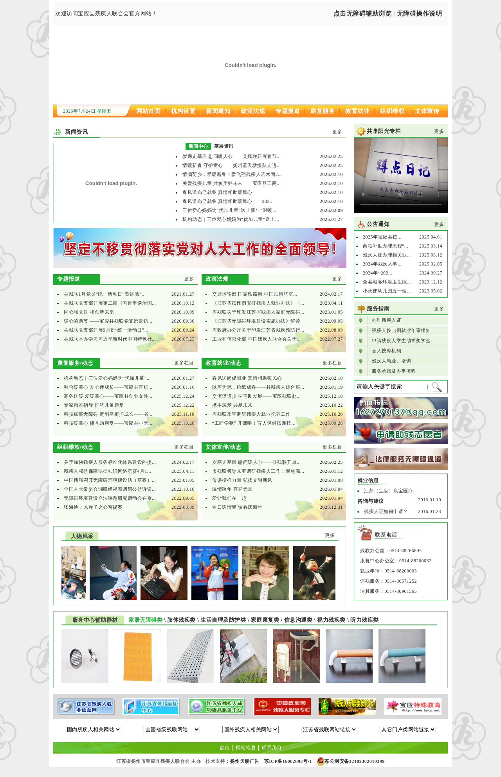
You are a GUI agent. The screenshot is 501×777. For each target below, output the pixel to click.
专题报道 (288, 111)
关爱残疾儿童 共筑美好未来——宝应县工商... (231, 183)
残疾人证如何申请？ (386, 511)
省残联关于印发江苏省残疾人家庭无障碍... (258, 312)
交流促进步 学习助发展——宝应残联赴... (256, 396)
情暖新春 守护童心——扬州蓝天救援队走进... (231, 165)
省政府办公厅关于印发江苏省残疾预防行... (258, 330)
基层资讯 (224, 146)
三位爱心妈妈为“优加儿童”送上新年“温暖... (229, 210)
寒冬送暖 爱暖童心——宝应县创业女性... (108, 396)
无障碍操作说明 (419, 13)
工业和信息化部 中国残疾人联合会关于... (256, 339)
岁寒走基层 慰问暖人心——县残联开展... (256, 462)
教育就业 (357, 111)
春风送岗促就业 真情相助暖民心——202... (228, 201)
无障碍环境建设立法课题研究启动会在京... (110, 498)
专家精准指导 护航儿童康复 (94, 405)
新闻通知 (218, 111)
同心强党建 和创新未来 (89, 312)
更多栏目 (184, 363)
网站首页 (148, 111)
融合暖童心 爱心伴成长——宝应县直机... (108, 387)
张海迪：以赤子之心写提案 (93, 507)
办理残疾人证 (386, 320)
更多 (337, 132)
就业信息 (367, 480)
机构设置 (183, 111)
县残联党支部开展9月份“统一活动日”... (106, 330)
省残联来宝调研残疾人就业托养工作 (251, 414)
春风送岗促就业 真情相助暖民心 (217, 192)
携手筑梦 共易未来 (232, 405)
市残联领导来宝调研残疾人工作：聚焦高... (258, 471)
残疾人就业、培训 (391, 361)
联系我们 (271, 747)
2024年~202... (378, 273)
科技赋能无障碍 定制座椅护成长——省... (108, 414)
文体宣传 (427, 111)
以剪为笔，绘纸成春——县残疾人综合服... (258, 387)
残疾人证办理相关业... (387, 255)
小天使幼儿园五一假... (387, 291)
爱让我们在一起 (229, 498)
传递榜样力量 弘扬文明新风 (242, 480)
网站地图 (246, 747)
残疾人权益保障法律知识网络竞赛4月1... (107, 471)
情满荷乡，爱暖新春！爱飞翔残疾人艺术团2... (232, 174)
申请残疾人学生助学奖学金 (401, 340)
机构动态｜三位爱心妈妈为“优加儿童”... (107, 378)
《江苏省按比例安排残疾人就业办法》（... (258, 303)
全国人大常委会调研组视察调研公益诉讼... (110, 489)
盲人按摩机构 (386, 351)
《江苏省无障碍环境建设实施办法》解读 (256, 321)
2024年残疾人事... (382, 264)
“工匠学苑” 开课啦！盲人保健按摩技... (254, 423)
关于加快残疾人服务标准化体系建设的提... (110, 462)
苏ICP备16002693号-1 (288, 761)
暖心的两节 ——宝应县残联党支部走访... (108, 321)
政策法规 (253, 111)
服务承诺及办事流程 (394, 371)
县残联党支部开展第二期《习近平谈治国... (110, 303)
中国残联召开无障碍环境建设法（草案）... (110, 480)
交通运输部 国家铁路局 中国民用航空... (254, 294)
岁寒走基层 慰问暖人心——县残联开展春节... (231, 156)
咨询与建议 (370, 501)
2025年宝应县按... (382, 237)
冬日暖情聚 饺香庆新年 (237, 507)
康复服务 (322, 111)
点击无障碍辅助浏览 (362, 13)
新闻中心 (198, 146)
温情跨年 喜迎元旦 (232, 489)
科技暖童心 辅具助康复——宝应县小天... (108, 423)
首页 (224, 747)
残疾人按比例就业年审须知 (401, 330)
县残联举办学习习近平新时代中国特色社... (110, 339)
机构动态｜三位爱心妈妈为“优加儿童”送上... (230, 219)
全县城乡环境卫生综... (387, 282)
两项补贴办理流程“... (385, 246)
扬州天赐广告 (245, 761)
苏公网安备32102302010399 (354, 761)
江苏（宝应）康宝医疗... (390, 490)
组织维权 (392, 111)
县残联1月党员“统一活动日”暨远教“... (105, 294)
